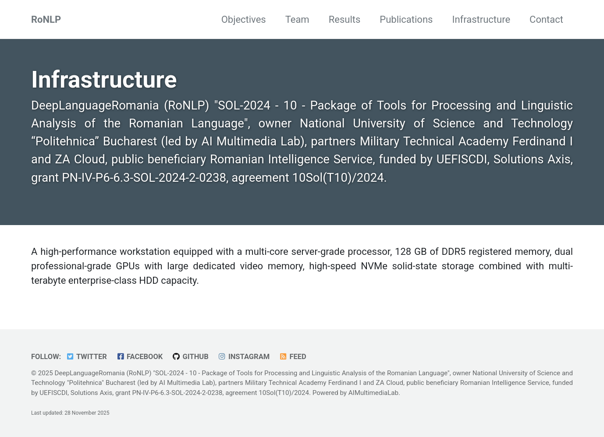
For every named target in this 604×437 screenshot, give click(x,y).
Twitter (86, 356)
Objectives (243, 19)
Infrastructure (481, 19)
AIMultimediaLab (373, 393)
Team (297, 19)
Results (345, 19)
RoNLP (46, 19)
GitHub (190, 356)
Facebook (139, 356)
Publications (406, 19)
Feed (292, 356)
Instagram (243, 356)
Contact (546, 19)
